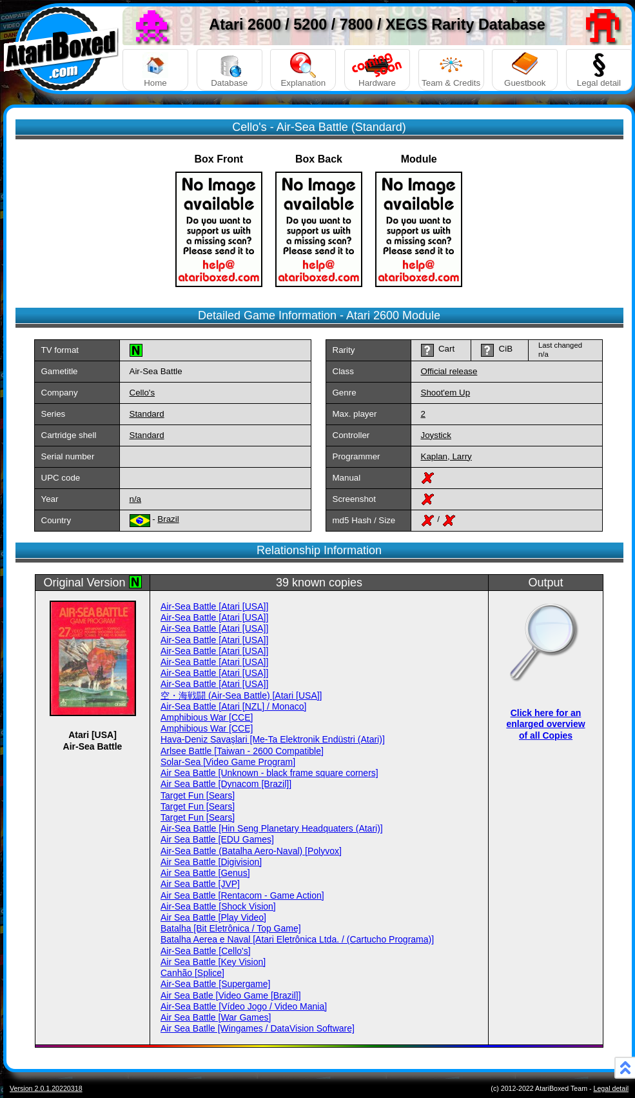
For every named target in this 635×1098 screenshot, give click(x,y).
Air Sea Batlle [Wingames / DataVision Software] (258, 1028)
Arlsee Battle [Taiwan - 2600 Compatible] (242, 751)
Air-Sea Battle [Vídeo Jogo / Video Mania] (244, 1006)
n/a (136, 499)
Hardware (377, 70)
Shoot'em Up (446, 392)
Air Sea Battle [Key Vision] (213, 962)
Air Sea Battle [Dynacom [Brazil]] (226, 784)
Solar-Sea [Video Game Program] (228, 762)
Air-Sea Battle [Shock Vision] (218, 906)
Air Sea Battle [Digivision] (211, 862)
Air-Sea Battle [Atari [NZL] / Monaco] (233, 706)
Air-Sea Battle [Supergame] (215, 984)
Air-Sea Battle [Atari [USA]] (214, 606)
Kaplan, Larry (446, 456)
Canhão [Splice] (192, 973)
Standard (147, 414)
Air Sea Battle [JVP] (200, 884)
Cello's (142, 392)
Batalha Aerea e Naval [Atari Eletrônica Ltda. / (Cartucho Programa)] (297, 939)
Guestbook (525, 70)
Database (229, 70)
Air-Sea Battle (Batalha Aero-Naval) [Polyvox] (251, 851)
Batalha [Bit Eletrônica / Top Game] (231, 928)
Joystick (436, 435)
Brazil (168, 519)
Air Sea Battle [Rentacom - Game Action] (242, 895)
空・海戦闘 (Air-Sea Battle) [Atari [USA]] (241, 695)
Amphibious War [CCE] (207, 717)
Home (155, 70)
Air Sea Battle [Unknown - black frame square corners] (269, 773)
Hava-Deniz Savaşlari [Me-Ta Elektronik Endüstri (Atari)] (273, 739)
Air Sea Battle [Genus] (205, 873)
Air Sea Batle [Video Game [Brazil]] (231, 995)
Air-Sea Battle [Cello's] (206, 951)
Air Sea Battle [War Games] (216, 1017)
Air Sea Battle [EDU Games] (217, 839)
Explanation (303, 70)
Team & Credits (451, 70)
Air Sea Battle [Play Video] (213, 917)
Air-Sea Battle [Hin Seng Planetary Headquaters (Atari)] (272, 828)
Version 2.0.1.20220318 (46, 1088)
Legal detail (599, 70)
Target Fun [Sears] (198, 795)
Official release (449, 371)
